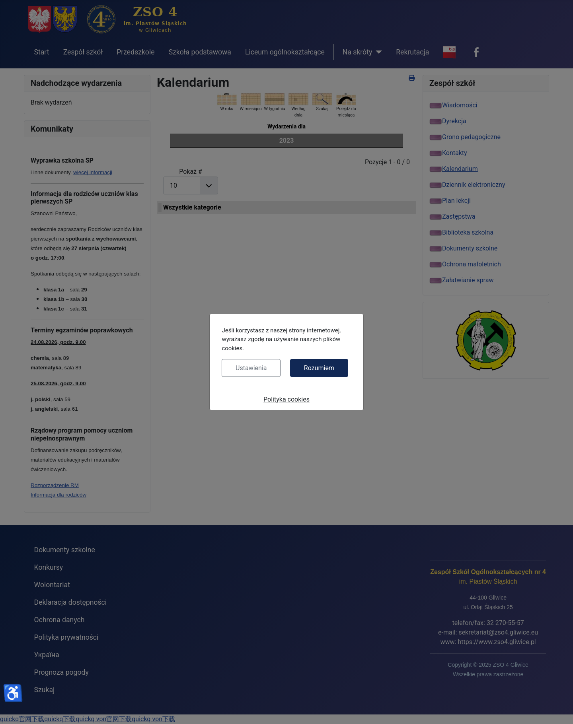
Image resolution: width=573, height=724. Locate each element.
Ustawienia (251, 368)
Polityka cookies (286, 399)
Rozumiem (319, 368)
